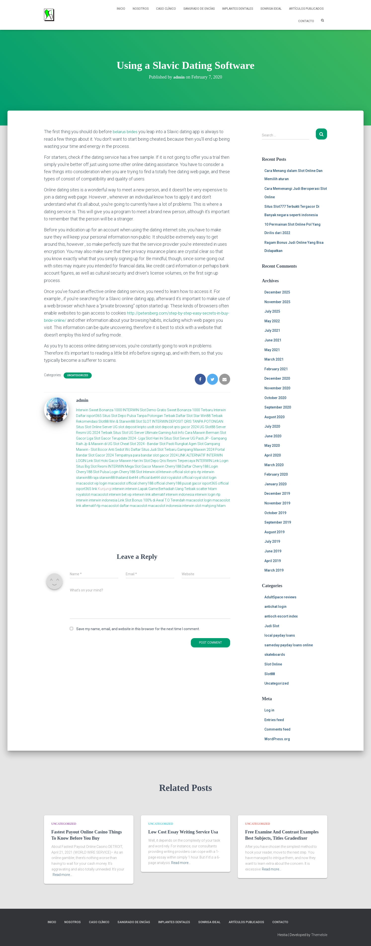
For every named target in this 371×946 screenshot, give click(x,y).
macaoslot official (122, 483)
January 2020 (275, 484)
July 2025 (272, 311)
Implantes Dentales (237, 8)
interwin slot (191, 506)
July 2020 (272, 426)
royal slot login (204, 478)
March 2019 (274, 570)
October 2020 (275, 398)
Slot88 (269, 674)
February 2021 (276, 369)
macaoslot (99, 494)
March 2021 (274, 359)
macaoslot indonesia (164, 506)
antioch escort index (281, 616)
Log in (269, 710)
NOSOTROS (141, 8)
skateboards (274, 655)
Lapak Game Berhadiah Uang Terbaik (167, 489)
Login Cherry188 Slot (126, 472)
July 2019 (272, 541)
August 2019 (274, 532)
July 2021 (272, 330)
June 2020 (272, 436)
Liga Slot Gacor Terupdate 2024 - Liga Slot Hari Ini (125, 438)
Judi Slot (271, 626)
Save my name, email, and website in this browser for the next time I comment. (138, 629)
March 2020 (274, 465)
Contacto (306, 21)
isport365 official (215, 483)
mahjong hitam (214, 506)
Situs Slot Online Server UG (97, 427)
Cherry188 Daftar (178, 466)
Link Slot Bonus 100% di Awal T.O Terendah (151, 500)
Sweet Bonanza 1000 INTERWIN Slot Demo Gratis (127, 410)
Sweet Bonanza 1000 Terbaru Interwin (196, 410)
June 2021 (272, 340)
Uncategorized (77, 375)
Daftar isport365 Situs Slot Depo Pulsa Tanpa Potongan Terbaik (125, 416)
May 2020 (272, 446)
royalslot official (180, 478)
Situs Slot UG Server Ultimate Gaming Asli (145, 433)
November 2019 (277, 503)
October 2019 (275, 513)
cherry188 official (151, 483)
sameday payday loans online (288, 645)
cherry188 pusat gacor (183, 483)
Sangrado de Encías (199, 8)
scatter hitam (206, 489)
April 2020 (272, 455)
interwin (118, 489)
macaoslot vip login (91, 483)
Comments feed (277, 729)
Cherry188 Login (205, 466)
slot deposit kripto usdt (136, 427)
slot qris (190, 472)
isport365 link (87, 489)
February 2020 (276, 474)
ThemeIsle (319, 935)
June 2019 (272, 551)
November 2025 (277, 302)
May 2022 (272, 321)
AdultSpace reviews (280, 597)
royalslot (83, 494)
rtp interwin (205, 472)
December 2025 (277, 292)
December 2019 (277, 493)
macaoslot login (199, 500)
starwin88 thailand (113, 478)
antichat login (275, 607)
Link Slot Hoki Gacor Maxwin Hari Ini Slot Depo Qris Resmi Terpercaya (141, 461)
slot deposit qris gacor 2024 (177, 427)
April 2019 (272, 561)
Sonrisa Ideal (271, 8)
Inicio (121, 8)
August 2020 (274, 417)
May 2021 (272, 350)
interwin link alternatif (148, 494)
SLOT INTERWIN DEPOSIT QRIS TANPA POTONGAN (183, 421)
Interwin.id (151, 472)
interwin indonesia (180, 494)
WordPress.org (277, 739)
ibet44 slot (158, 478)
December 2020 (277, 378)
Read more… (62, 875)
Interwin (82, 410)
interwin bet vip (120, 494)
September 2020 (277, 407)
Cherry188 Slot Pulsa (92, 472)
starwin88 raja (87, 478)
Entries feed (274, 720)
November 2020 (277, 388)
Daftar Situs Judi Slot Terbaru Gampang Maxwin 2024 (172, 449)
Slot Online (273, 664)
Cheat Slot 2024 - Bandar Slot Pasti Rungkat (154, 444)
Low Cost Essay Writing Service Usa (183, 831)
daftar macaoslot (133, 506)
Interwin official (171, 472)
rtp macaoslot (107, 506)
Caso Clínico (166, 8)
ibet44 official (139, 478)
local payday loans (279, 635)
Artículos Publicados (306, 8)
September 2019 (277, 522)
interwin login (205, 494)
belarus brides (126, 131)
